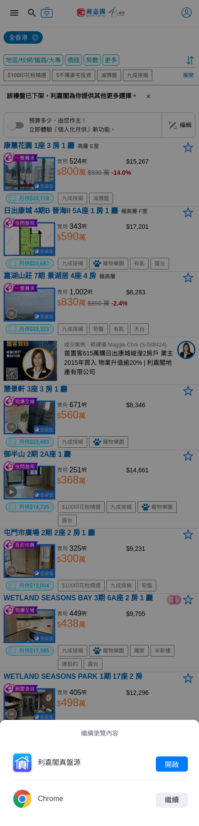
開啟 (172, 764)
